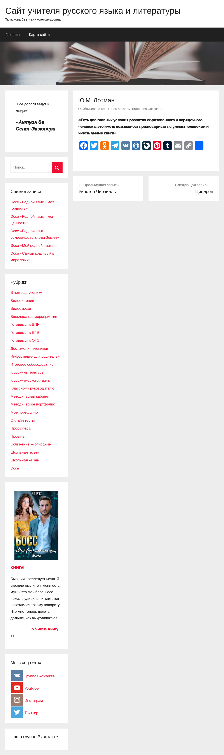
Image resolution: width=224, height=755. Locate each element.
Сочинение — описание (30, 444)
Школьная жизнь (24, 460)
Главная (12, 34)
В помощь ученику (26, 292)
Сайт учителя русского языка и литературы (93, 10)
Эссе (14, 468)
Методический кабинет (30, 396)
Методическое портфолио (32, 404)
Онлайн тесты (22, 420)
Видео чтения (22, 300)
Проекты (17, 436)
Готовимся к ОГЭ (24, 340)
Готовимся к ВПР (24, 324)
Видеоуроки (20, 308)
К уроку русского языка (30, 380)
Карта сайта (39, 34)
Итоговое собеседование (32, 364)
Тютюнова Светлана (146, 109)
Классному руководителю (32, 388)
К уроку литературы (27, 372)
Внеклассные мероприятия (33, 316)
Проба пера (20, 428)
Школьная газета (24, 452)
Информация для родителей (35, 356)
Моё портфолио (24, 412)
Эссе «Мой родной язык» (32, 245)
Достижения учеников (29, 348)
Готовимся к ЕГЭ (24, 332)
